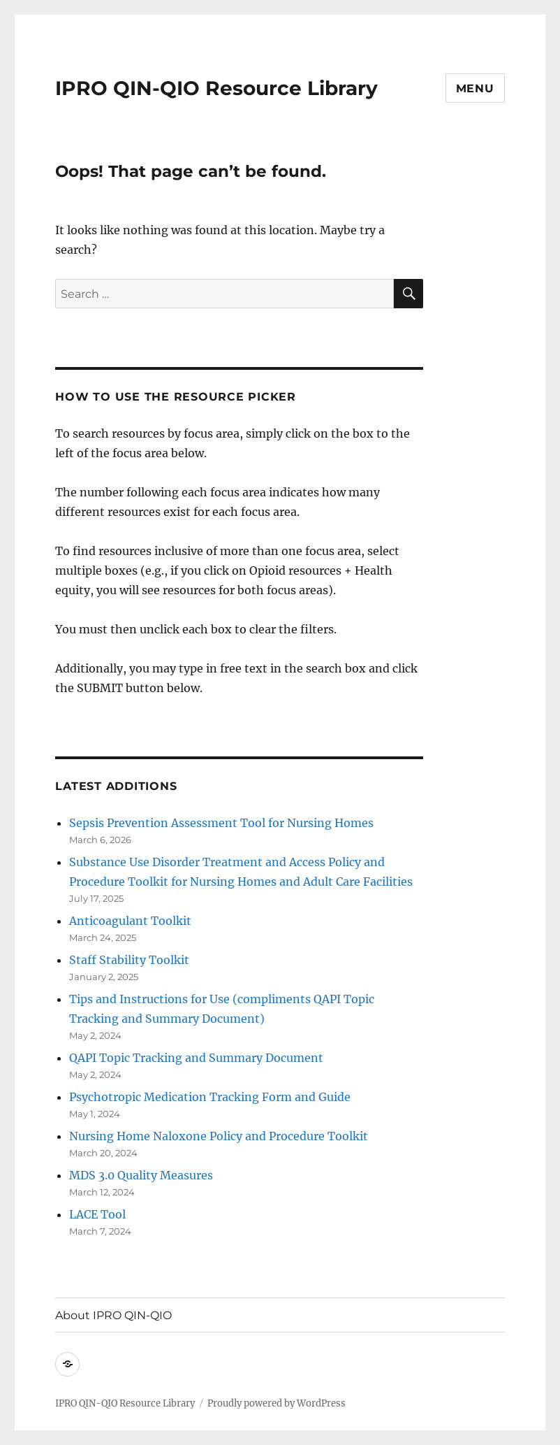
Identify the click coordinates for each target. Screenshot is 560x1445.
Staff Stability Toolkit (129, 960)
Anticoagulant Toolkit (130, 921)
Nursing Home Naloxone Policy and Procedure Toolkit (218, 1136)
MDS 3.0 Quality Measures (141, 1175)
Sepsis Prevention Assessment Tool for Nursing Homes (221, 823)
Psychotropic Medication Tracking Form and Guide (210, 1097)
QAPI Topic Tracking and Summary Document (196, 1058)
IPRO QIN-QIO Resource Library (216, 88)
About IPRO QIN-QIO (113, 1315)
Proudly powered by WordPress (276, 1403)
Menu (475, 88)
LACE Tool (97, 1214)
